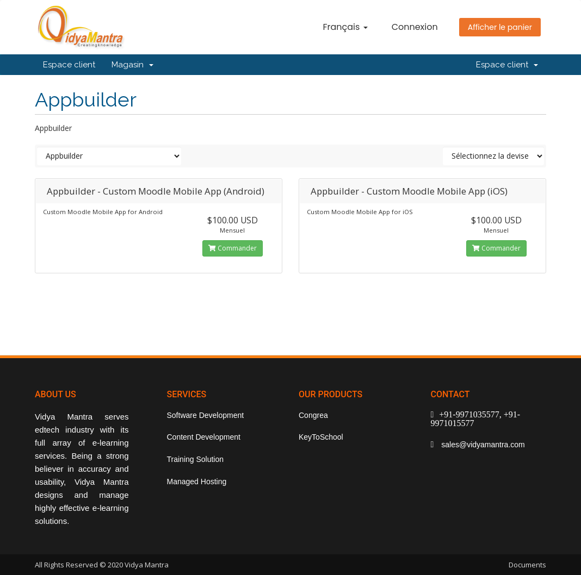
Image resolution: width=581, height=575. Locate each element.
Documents (527, 565)
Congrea (313, 415)
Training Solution (195, 459)
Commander (232, 248)
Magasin (132, 65)
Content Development (203, 437)
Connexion (415, 27)
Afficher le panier (500, 27)
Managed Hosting (197, 481)
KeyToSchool (321, 437)
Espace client (69, 65)
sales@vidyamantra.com (481, 444)
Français (345, 27)
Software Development (205, 415)
